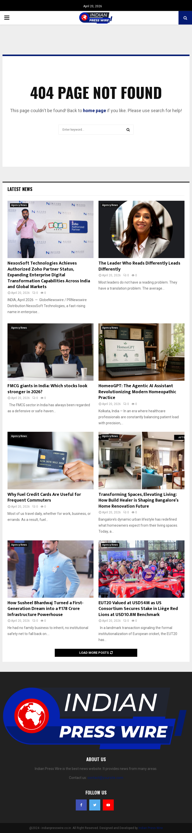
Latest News (20, 189)
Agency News (19, 205)
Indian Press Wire (150, 828)
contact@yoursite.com (105, 778)
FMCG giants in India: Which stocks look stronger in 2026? (47, 388)
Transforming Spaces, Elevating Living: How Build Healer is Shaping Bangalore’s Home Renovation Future (138, 500)
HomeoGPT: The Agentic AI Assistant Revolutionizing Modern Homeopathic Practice (137, 391)
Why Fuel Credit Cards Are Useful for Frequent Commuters (44, 497)
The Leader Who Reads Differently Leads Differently (139, 266)
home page (94, 110)
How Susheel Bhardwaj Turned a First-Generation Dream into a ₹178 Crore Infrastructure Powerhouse (46, 608)
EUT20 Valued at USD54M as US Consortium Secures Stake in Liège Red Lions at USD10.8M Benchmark (138, 608)
